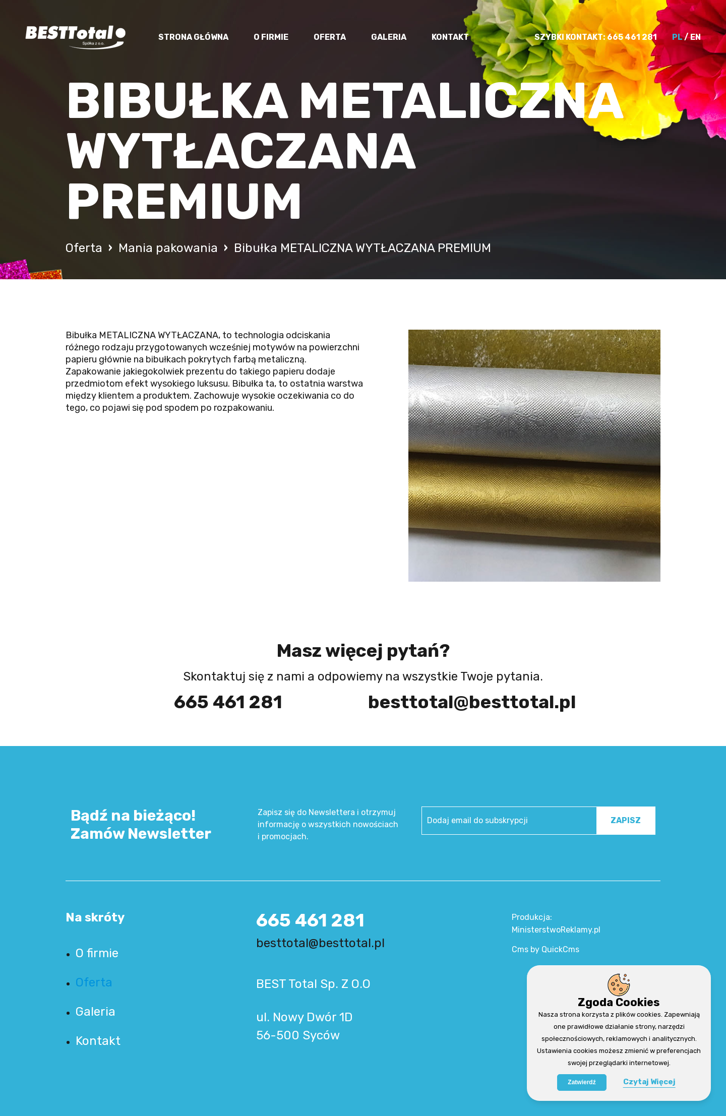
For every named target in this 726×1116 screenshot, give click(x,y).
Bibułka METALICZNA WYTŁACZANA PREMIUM (362, 248)
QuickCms (560, 949)
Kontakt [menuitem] (450, 37)
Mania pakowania (168, 248)
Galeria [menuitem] (388, 37)
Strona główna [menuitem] (193, 37)
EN (695, 37)
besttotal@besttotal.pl (460, 702)
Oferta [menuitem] (330, 37)
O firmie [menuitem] (271, 37)
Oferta (84, 248)
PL (677, 37)
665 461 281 (632, 37)
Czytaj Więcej (649, 1081)
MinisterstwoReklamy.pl (556, 930)
